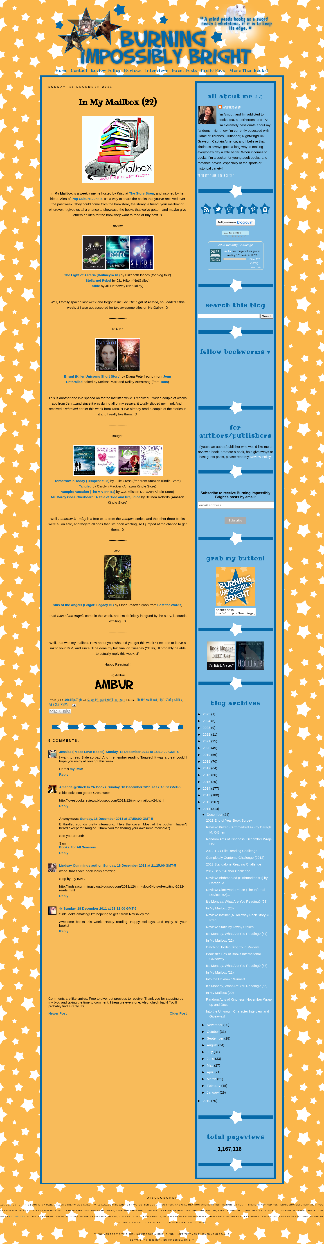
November (215, 1026)
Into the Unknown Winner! (225, 980)
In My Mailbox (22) (220, 942)
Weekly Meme (59, 705)
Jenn (167, 376)
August (212, 1046)
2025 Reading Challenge (235, 245)
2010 (207, 1102)
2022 (207, 736)
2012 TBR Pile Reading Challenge (231, 852)
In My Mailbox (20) (220, 994)
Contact (79, 70)
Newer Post (57, 1013)
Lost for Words (169, 605)
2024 (207, 722)
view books (256, 267)
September (215, 1040)
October (213, 1033)
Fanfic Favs (212, 70)
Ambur (228, 251)
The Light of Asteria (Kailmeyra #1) (92, 275)
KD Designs (17, 1218)
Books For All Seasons (77, 847)
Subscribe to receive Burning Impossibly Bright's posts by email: (235, 495)
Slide (96, 286)
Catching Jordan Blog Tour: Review (232, 948)
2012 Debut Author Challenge (228, 872)
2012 (207, 803)
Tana (164, 382)
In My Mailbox (147, 700)
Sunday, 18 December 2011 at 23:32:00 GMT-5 (99, 908)
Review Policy (106, 70)
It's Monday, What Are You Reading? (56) (237, 967)
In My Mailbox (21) (220, 974)
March (212, 1080)
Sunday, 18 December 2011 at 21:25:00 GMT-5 (139, 865)
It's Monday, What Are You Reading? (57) (237, 935)
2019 (207, 756)
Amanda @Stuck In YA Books (82, 787)
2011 (207, 810)
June (211, 1060)
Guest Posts (184, 70)
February (214, 1087)
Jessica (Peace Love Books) (81, 752)
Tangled (85, 486)
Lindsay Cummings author (80, 865)
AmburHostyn (232, 107)
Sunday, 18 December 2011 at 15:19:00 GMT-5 (142, 752)
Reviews (133, 70)
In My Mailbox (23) (220, 909)
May (210, 1067)
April (210, 1073)
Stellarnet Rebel (98, 280)
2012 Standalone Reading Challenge (233, 866)
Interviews (156, 70)
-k (60, 908)
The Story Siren (141, 193)
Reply (63, 774)
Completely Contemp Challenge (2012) (235, 859)
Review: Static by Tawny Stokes (230, 928)
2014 (207, 790)
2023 (207, 729)
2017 (207, 769)
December (215, 816)
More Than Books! (248, 70)
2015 (207, 783)
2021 (207, 742)
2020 (207, 749)
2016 (207, 776)
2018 (207, 763)
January (213, 1094)
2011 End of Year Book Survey (229, 822)
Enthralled (74, 382)
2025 (207, 715)
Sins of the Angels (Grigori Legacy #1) (83, 605)
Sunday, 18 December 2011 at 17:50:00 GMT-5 (116, 818)
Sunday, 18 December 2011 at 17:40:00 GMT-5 (144, 787)
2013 (207, 796)
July (210, 1053)
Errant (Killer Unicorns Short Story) (92, 376)
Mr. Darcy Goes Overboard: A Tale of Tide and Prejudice (95, 497)
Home (61, 70)
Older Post (178, 1013)
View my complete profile (216, 176)
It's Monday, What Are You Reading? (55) (237, 987)
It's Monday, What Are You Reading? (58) (237, 903)
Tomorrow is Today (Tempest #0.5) (81, 481)
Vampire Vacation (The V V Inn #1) (88, 492)
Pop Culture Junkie (87, 199)
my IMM (76, 769)
